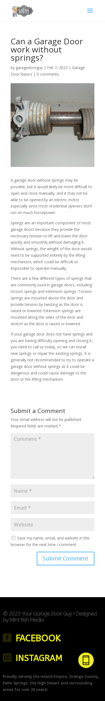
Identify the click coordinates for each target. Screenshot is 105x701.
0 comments (48, 74)
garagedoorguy (29, 67)
